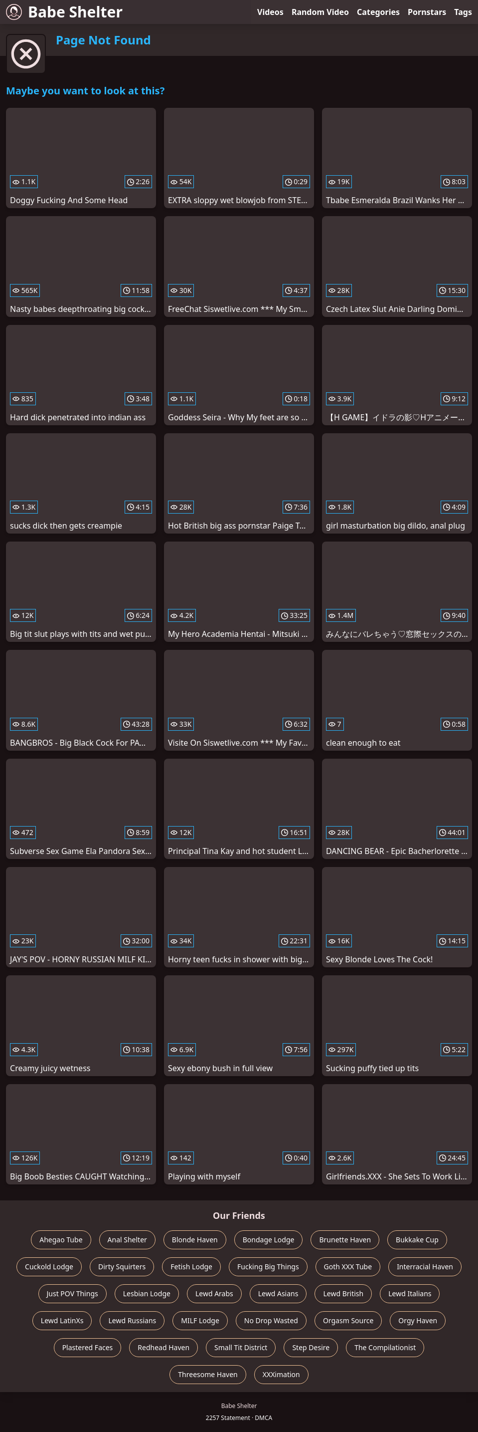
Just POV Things (72, 1293)
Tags (463, 11)
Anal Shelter (127, 1239)
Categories (378, 11)
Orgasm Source (348, 1320)
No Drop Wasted (271, 1320)
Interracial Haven (425, 1266)
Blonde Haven (195, 1239)
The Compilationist (385, 1347)
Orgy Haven (417, 1320)
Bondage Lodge (269, 1239)
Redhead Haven (163, 1347)
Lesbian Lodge (146, 1293)
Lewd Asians (278, 1293)
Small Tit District (240, 1347)
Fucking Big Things (268, 1266)
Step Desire (310, 1347)
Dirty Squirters (122, 1266)
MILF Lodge (200, 1320)
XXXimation (281, 1374)
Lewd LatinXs (62, 1320)
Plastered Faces (87, 1347)
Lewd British (343, 1293)
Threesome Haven (207, 1374)
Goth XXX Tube (348, 1266)
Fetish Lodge (191, 1266)
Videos (270, 11)
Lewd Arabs (214, 1293)
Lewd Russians (132, 1320)
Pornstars (427, 11)
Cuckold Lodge (49, 1266)
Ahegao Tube (60, 1239)
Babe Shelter (64, 11)
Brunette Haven (345, 1239)
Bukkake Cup (417, 1239)
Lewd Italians (409, 1293)
